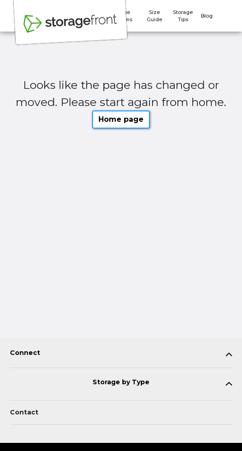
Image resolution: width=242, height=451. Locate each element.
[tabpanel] (121, 354)
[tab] (121, 354)
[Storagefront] (70, 28)
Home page (121, 119)
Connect (25, 353)
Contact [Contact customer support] (24, 412)
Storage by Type (121, 382)
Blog (207, 16)
